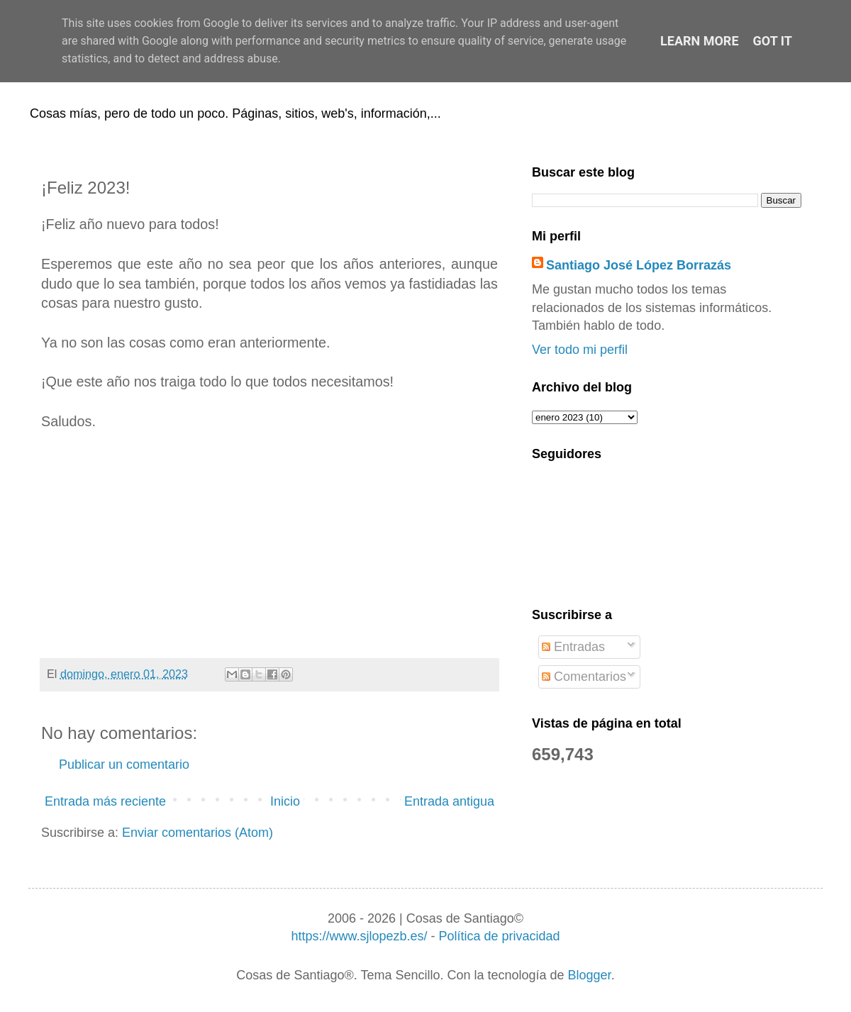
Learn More (699, 40)
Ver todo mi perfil (580, 350)
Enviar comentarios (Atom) (197, 832)
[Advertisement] (269, 544)
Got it (772, 40)
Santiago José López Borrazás (638, 265)
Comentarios (584, 676)
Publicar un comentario (124, 764)
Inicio (285, 801)
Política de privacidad (499, 936)
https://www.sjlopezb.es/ (359, 936)
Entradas (573, 647)
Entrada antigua (449, 801)
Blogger (589, 975)
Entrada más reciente (105, 801)
